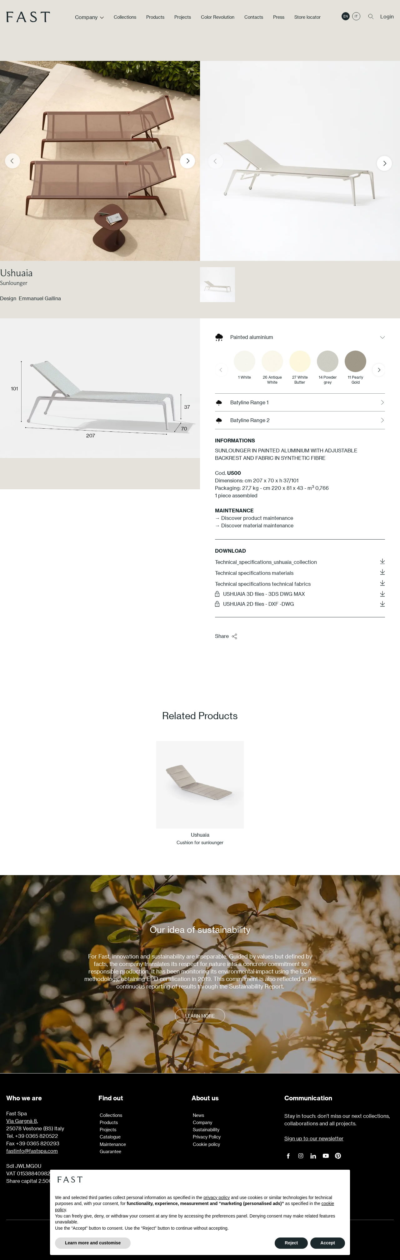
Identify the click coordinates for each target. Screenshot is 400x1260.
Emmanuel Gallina (40, 298)
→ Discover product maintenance (254, 518)
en (345, 16)
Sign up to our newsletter (313, 1138)
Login (387, 17)
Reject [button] (291, 1242)
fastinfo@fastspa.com (32, 1151)
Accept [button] (327, 1242)
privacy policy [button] (216, 1197)
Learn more (200, 1015)
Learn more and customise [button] (93, 1242)
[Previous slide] (12, 161)
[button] (389, 163)
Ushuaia (16, 272)
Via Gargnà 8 (21, 1121)
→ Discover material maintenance (254, 525)
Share (226, 636)
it (356, 16)
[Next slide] (187, 161)
